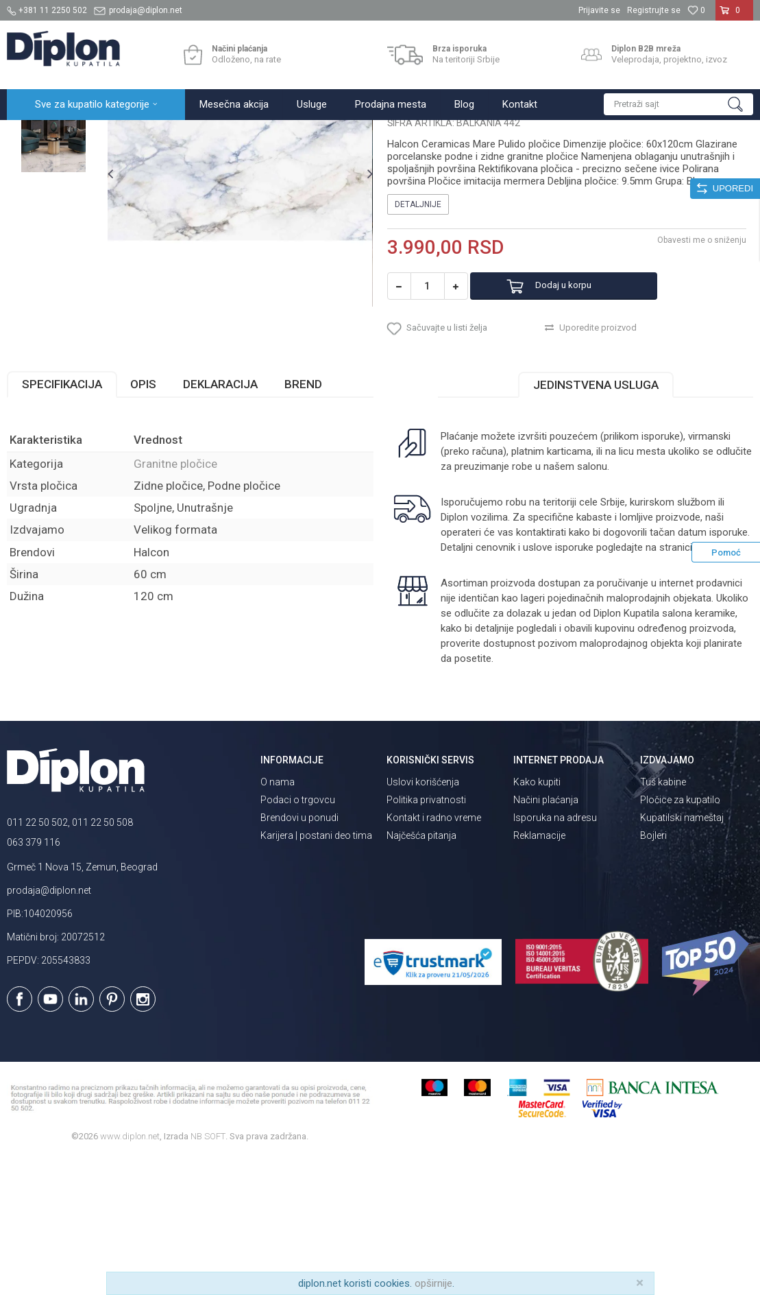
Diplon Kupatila (37, 135)
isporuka (714, 684)
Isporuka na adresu (555, 954)
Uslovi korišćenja (423, 919)
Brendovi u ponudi (299, 954)
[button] (678, 104)
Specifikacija (62, 521)
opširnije (433, 1283)
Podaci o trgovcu (297, 936)
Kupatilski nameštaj (682, 954)
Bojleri (653, 972)
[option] (53, 203)
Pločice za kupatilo (680, 936)
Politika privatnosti (426, 936)
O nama (277, 919)
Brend (303, 521)
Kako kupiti (537, 919)
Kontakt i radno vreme (434, 954)
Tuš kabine (663, 919)
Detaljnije (418, 332)
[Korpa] (734, 16)
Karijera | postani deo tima (316, 972)
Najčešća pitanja (421, 972)
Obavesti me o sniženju (701, 368)
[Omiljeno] (696, 10)
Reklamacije (539, 972)
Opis (143, 521)
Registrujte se (654, 10)
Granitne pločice (219, 135)
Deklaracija (220, 521)
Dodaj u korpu (580, 414)
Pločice (162, 135)
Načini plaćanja (545, 936)
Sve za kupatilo (107, 135)
